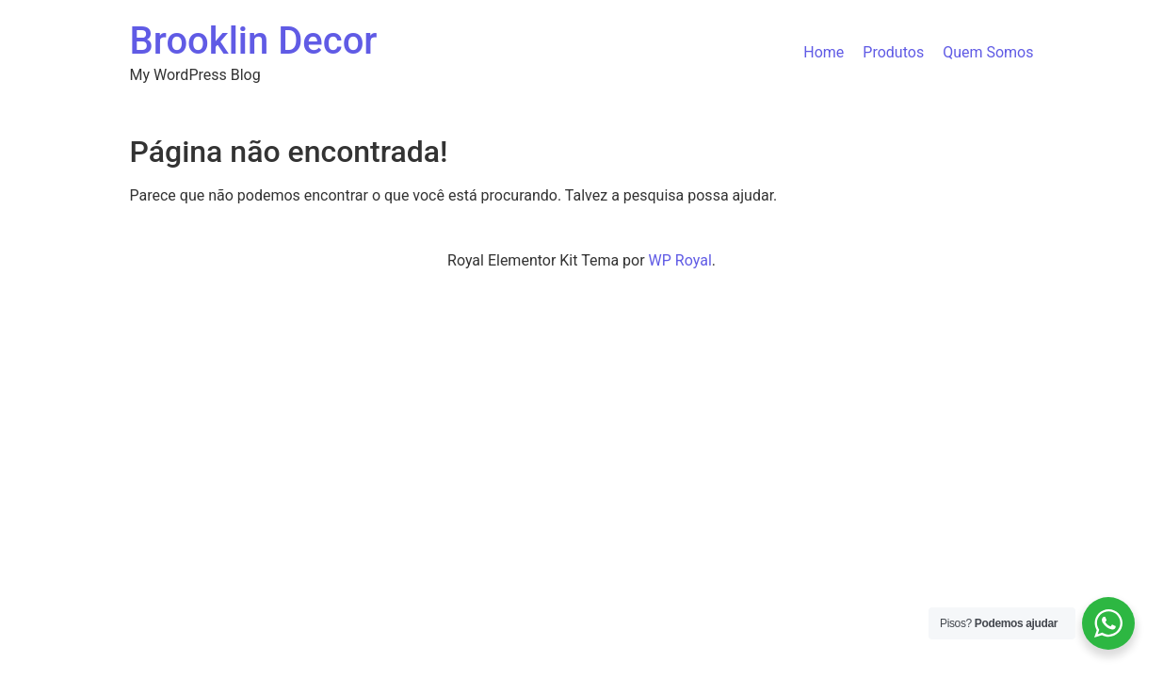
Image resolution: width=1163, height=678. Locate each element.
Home (823, 52)
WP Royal (680, 260)
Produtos (893, 52)
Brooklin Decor (254, 41)
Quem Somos (988, 52)
